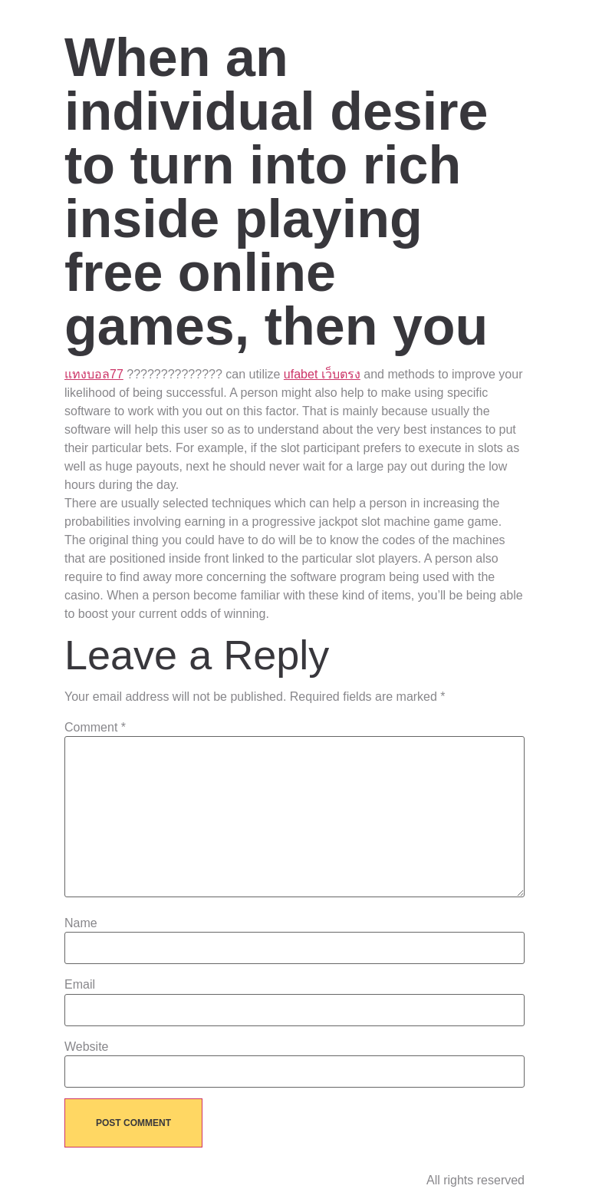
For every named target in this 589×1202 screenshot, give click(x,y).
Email (79, 985)
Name (80, 923)
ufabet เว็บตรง (322, 374)
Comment (95, 728)
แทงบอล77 (93, 374)
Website (86, 1047)
